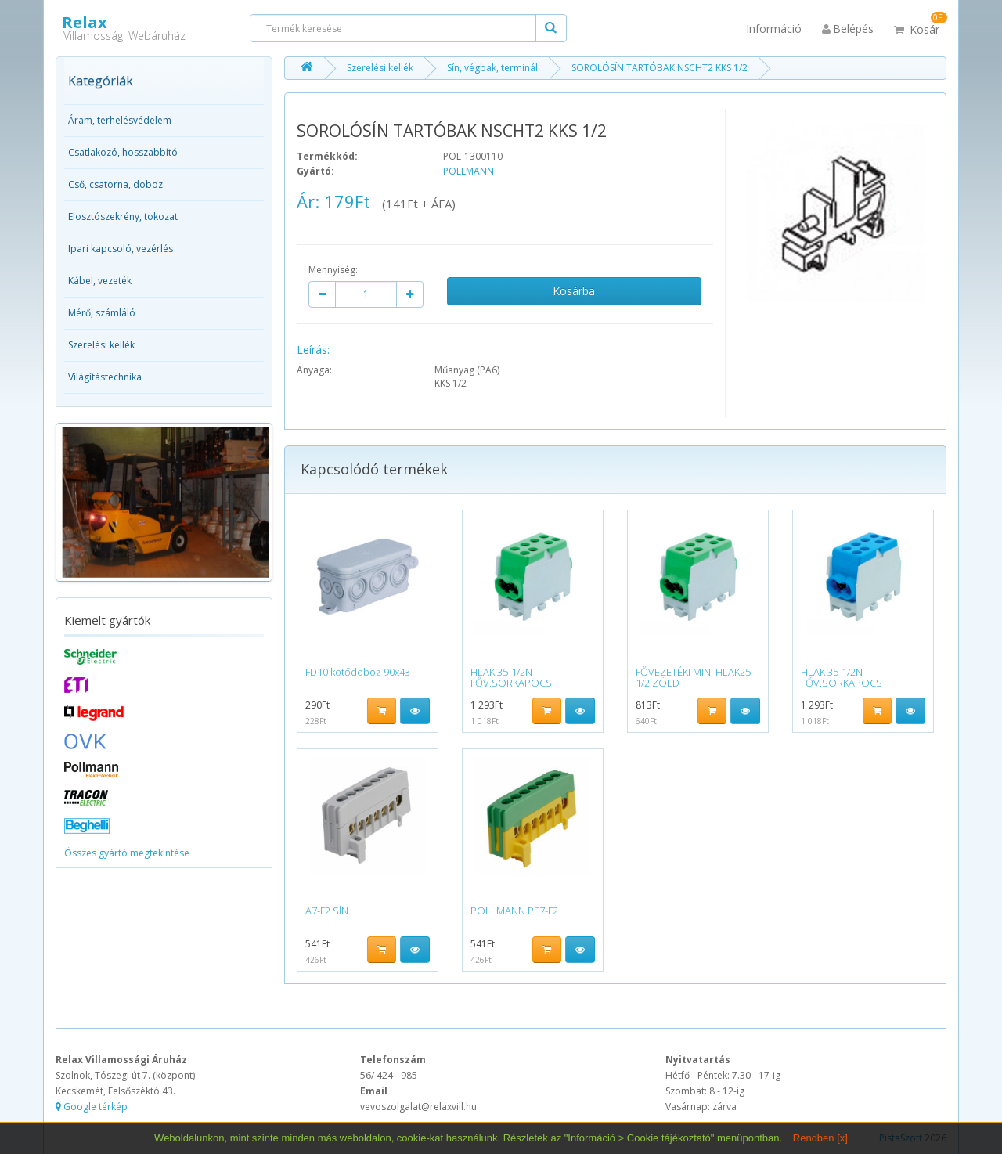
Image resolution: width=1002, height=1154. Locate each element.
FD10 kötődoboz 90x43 (357, 672)
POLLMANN (468, 171)
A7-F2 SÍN (326, 910)
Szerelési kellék (101, 345)
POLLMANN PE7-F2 (514, 910)
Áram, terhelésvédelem (119, 120)
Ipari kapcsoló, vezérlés (120, 248)
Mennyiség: (333, 269)
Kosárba (574, 290)
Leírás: (313, 349)
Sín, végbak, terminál (492, 67)
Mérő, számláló (101, 312)
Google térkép (92, 1106)
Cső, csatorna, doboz (115, 184)
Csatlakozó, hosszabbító (123, 152)
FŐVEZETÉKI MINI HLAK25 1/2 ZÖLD (693, 677)
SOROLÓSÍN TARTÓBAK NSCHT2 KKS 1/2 (659, 67)
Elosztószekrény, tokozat (123, 216)
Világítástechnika (105, 377)
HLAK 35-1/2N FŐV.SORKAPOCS (511, 677)
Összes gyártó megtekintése (126, 853)
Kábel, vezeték (100, 280)
